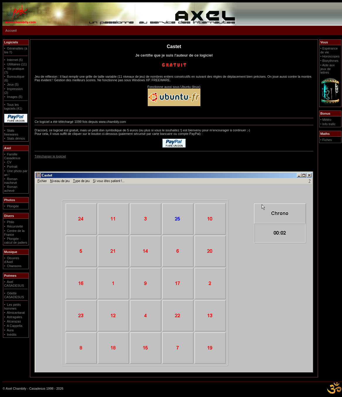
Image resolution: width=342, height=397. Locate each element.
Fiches (327, 140)
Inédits (11, 334)
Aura (10, 330)
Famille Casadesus (12, 156)
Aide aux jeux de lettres (327, 68)
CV (9, 162)
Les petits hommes (12, 306)
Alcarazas (14, 321)
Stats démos (16, 138)
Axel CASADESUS (14, 283)
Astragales (14, 317)
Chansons (14, 266)
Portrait (12, 166)
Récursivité (15, 226)
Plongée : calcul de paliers (15, 240)
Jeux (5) (13, 84)
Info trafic (329, 124)
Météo (326, 119)
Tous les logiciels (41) (13, 106)
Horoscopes (331, 56)
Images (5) (15, 97)
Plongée (13, 206)
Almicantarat (16, 312)
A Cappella (14, 326)
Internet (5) (15, 60)
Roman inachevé (10, 180)
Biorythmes (330, 60)
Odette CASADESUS (14, 295)
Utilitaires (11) (17, 64)
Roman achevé (10, 188)
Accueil (11, 30)
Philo (10, 222)
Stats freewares (11, 132)
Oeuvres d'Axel (11, 260)
